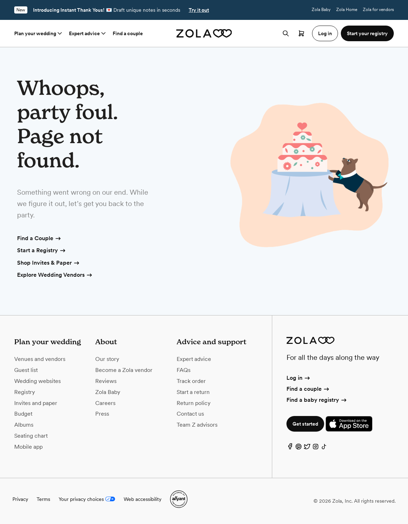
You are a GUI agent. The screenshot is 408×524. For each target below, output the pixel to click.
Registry (24, 392)
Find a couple (128, 33)
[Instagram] (315, 448)
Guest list (26, 370)
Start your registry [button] (367, 33)
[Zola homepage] (204, 33)
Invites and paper (35, 403)
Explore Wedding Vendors (55, 275)
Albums (23, 424)
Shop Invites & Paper (48, 263)
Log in (298, 377)
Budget (23, 413)
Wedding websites (37, 381)
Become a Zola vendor (123, 370)
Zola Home (346, 9)
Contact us (190, 413)
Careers (105, 403)
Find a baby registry (317, 399)
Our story (107, 359)
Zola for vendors (378, 9)
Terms (43, 499)
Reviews (106, 381)
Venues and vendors (39, 359)
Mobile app (28, 446)
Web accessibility (142, 499)
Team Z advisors (197, 424)
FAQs (183, 370)
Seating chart (31, 435)
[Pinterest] (298, 448)
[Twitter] (307, 448)
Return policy (193, 403)
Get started (305, 424)
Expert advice (88, 33)
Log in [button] (325, 33)
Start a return (193, 392)
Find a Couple (39, 239)
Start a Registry (41, 251)
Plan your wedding (38, 33)
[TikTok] (324, 448)
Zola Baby (321, 9)
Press (102, 413)
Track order (191, 381)
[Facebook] (290, 448)
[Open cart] (301, 33)
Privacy (20, 499)
